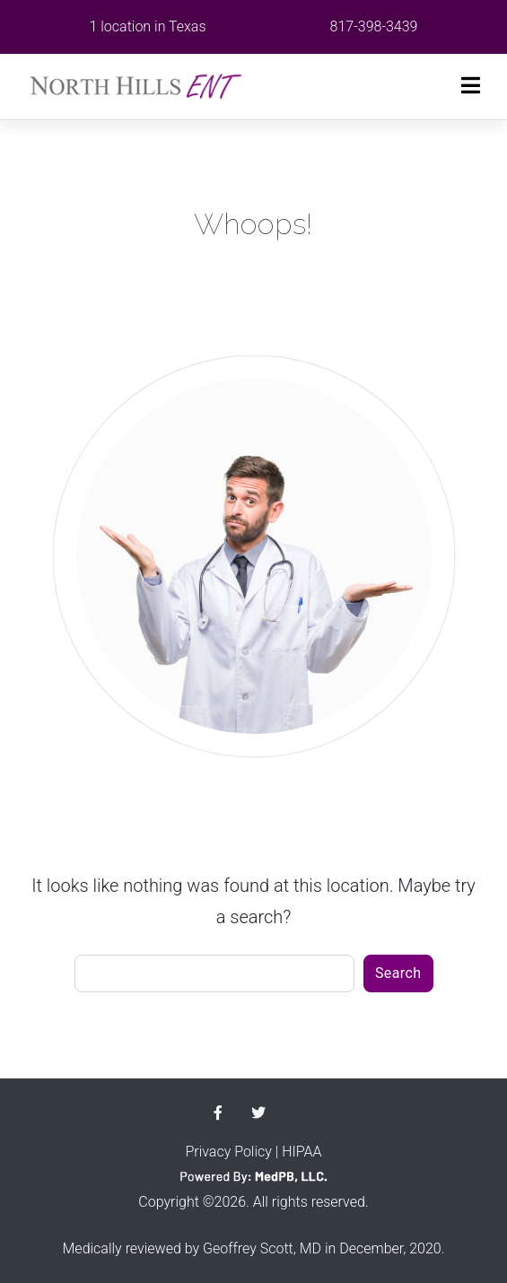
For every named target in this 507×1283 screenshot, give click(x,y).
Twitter (258, 1112)
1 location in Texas (148, 26)
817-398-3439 (374, 26)
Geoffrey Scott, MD (262, 1248)
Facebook (218, 1112)
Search (398, 973)
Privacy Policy (228, 1151)
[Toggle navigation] (470, 86)
